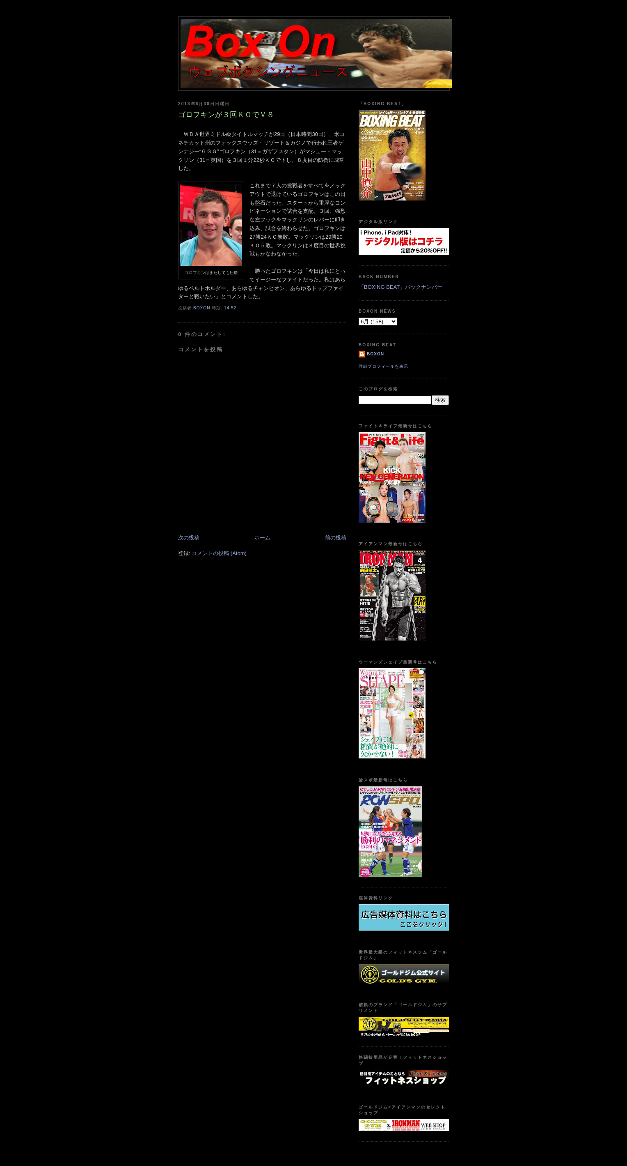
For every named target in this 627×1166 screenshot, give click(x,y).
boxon (375, 354)
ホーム (262, 538)
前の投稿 (335, 538)
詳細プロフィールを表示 (383, 366)
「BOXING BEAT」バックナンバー (400, 287)
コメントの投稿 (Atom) (219, 553)
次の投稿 (188, 538)
